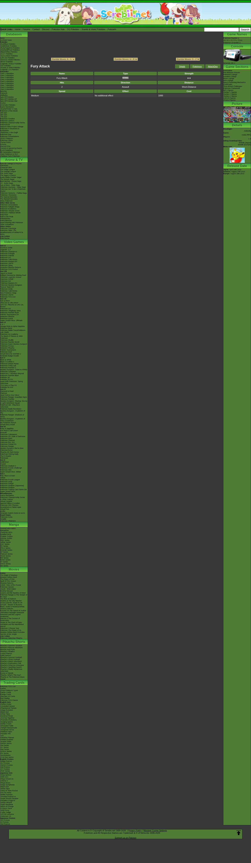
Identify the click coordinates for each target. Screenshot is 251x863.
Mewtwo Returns (6, 583)
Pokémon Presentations (9, 136)
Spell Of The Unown (8, 581)
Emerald (3, 432)
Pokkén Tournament (8, 350)
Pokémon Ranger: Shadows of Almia (12, 416)
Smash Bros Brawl (7, 425)
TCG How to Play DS (8, 385)
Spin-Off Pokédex (7, 97)
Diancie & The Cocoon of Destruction (10, 619)
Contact (36, 29)
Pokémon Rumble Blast (9, 375)
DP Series (4, 552)
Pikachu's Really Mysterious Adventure (11, 670)
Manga (14, 524)
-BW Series (4, 749)
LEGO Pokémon (6, 138)
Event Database (6, 150)
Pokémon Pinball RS (8, 444)
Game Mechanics (7, 107)
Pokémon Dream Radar (9, 364)
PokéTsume (4, 238)
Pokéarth (111, 29)
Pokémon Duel (6, 352)
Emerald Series (6, 550)
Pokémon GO (5, 258)
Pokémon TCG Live (7, 297)
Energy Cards (5, 694)
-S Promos (4, 822)
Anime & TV (14, 159)
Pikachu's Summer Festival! (11, 657)
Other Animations (7, 224)
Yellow (2, 478)
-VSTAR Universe (7, 814)
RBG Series (5, 540)
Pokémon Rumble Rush (9, 313)
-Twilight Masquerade (8, 728)
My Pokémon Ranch (8, 423)
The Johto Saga (6, 173)
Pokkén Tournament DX (9, 315)
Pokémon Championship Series (12, 123)
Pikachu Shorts (14, 641)
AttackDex (213, 66)
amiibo (2, 511)
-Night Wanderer (6, 804)
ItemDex (3, 91)
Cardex (3, 103)
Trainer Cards (5, 692)
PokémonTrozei (6, 450)
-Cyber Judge (5, 812)
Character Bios (6, 167)
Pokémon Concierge (8, 228)
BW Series (4, 558)
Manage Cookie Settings (155, 830)
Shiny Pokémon (6, 201)
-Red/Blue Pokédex (7, 44)
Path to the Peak (6, 217)
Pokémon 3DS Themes (9, 505)
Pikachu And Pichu (7, 649)
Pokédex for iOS (6, 387)
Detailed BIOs (5, 534)
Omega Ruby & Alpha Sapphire (12, 326)
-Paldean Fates (6, 732)
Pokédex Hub (58, 29)
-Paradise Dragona (7, 800)
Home (17, 29)
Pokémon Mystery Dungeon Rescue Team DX (11, 286)
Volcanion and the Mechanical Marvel (12, 625)
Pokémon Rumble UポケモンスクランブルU (232, 40)
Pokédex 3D (5, 377)
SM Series (4, 566)
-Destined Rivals (6, 716)
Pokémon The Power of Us (10, 630)
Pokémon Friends (7, 256)
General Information (8, 528)
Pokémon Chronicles (8, 195)
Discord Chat (5, 146)
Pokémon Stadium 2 (8, 466)
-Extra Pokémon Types (9, 690)
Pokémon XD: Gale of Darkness (12, 436)
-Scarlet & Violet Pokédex (10, 68)
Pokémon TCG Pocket (9, 269)
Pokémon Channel (7, 440)
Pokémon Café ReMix (8, 259)
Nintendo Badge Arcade (9, 356)
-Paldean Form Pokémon (10, 156)
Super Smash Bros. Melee (10, 472)
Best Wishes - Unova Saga (10, 181)
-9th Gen (3, 113)
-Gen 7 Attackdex (7, 85)
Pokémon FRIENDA (8, 521)
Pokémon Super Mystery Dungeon (13, 344)
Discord (45, 29)
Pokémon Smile (6, 289)
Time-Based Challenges (232, 86)
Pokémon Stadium (7, 488)
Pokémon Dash (6, 438)
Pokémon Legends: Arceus (10, 277)
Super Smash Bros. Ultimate (11, 320)
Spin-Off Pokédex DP (8, 99)
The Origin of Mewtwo (8, 575)
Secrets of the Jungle (8, 634)
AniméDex (4, 166)
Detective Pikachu (7, 316)
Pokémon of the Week (8, 111)
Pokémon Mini (5, 470)
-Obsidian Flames (7, 738)
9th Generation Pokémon (10, 152)
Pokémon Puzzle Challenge (11, 468)
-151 (2, 736)
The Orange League (8, 171)
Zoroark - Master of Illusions (11, 605)
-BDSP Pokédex (6, 62)
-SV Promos (5, 763)
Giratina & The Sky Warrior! (11, 601)
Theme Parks (5, 142)
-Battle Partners (6, 795)
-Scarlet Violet (5, 741)
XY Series (4, 562)
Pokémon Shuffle (7, 340)
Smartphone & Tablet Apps (10, 507)
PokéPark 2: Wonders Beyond (12, 373)
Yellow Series (5, 542)
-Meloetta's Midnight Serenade (12, 613)
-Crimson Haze (6, 808)
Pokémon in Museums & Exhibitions (9, 130)
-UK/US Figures (229, 98)
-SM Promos (5, 767)
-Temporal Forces (7, 730)
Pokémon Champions (8, 252)
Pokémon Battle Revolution (11, 409)
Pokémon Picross (7, 346)
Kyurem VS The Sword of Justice (13, 611)
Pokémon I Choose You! (9, 628)
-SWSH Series (6, 743)
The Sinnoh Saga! (7, 179)
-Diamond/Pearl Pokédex (10, 50)
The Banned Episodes (9, 199)
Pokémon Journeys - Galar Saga (13, 187)
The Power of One (7, 579)
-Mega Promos (6, 761)
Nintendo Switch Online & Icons (12, 513)
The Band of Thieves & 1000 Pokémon (11, 337)
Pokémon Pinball (7, 484)
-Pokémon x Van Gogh (9, 132)
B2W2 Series (5, 560)
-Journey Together (7, 718)
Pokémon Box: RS (7, 442)
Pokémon (197, 66)
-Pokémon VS (5, 816)
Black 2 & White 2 (7, 362)
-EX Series (4, 753)
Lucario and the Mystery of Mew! (13, 593)
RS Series (4, 546)
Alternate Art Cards (7, 696)
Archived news (6, 40)
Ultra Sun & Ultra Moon (9, 303)
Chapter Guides (6, 536)
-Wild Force (4, 810)
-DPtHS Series (6, 751)
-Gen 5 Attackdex (7, 81)
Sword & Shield (6, 273)
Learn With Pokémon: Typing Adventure (11, 382)
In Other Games (6, 499)
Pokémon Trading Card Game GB (13, 489)
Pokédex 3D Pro (6, 379)
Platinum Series (6, 554)
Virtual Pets (4, 509)
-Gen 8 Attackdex (7, 87)
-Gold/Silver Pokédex (8, 46)
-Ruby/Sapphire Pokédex (10, 48)
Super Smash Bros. (7, 491)
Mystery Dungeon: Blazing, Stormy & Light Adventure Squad (13, 402)
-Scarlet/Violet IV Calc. (9, 109)
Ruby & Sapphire (7, 429)
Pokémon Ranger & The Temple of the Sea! (13, 596)
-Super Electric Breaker (9, 799)
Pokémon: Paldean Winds (10, 213)
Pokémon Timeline (7, 119)
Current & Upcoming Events (11, 148)
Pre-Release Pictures (231, 73)
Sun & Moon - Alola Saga (10, 185)
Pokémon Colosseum (8, 434)
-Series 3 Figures (230, 96)
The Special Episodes (8, 197)
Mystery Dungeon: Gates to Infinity (13, 370)
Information (227, 71)
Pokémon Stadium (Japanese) (12, 486)
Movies (14, 569)
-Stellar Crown (5, 724)
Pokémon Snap (6, 482)
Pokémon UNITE (7, 263)
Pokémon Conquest (8, 372)
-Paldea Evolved (6, 740)
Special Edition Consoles (10, 503)
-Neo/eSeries (5, 755)
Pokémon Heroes (7, 587)
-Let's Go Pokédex (7, 58)
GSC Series (5, 544)
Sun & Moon (5, 301)
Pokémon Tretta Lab (8, 366)
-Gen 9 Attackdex (7, 89)
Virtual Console (6, 501)
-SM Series (4, 745)
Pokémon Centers (7, 121)
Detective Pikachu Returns (10, 267)
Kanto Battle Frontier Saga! (11, 177)
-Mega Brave (5, 783)
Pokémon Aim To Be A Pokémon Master (12, 190)
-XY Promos (5, 769)
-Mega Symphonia (7, 785)
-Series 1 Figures (230, 92)
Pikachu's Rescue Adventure (11, 648)
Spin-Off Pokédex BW (8, 101)
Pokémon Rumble (7, 399)
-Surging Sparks (6, 722)
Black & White (5, 360)
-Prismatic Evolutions (8, 720)
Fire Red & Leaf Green (9, 430)
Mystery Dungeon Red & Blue (12, 448)
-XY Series (4, 747)
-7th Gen (3, 117)
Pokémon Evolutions (8, 209)
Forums (26, 29)
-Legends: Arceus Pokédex (10, 64)
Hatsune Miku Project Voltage (11, 127)
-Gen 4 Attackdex (7, 79)
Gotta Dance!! (5, 655)
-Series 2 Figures (230, 94)
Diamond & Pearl (7, 391)
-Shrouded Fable (6, 726)
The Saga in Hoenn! (8, 175)
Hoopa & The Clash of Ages (11, 622)
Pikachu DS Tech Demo (9, 452)
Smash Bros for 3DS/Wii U (10, 354)
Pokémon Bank (6, 328)
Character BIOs (6, 532)
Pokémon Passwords (231, 88)
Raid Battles (5, 698)
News (2, 38)
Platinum (3, 393)
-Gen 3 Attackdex (7, 77)
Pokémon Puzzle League (10, 480)
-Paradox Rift (5, 734)
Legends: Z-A (5, 250)
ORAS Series (5, 564)
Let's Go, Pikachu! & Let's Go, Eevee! (12, 306)
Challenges (227, 84)
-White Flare (5, 714)
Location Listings (229, 76)
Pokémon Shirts (6, 140)
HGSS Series (5, 556)
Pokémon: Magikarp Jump (10, 311)
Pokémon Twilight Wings (9, 207)
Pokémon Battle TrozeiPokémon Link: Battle (12, 331)
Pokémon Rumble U (8, 368)
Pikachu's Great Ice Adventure (12, 665)
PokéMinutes (5, 219)
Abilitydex (4, 95)
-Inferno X (4, 781)
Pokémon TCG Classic (9, 700)
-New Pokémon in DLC (9, 154)
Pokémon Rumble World (9, 342)
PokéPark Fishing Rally (9, 454)
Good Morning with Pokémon (11, 223)
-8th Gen (3, 115)
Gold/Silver (4, 462)
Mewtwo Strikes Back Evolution (12, 632)
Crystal (3, 464)
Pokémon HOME (7, 279)
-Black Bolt (4, 712)
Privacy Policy (135, 830)
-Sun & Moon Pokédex (9, 56)
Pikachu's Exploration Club (10, 663)
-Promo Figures (229, 100)
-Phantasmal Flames (8, 708)
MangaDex (4, 530)
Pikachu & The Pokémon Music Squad (12, 678)
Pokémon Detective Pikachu (11, 638)
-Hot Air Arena (5, 793)
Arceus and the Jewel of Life (11, 603)
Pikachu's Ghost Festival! (10, 659)
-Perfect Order (5, 704)
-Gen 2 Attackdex (7, 75)
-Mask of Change (7, 806)
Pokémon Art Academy (9, 334)
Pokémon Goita (6, 517)
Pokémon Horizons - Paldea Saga (13, 193)
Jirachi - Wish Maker (8, 589)
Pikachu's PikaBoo (7, 651)
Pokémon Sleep (6, 265)
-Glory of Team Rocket (9, 791)
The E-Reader (5, 456)
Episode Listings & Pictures (11, 164)
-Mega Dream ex (6, 779)
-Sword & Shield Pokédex (10, 60)
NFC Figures (228, 90)
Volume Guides (6, 538)
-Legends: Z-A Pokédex (9, 70)
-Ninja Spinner (5, 775)
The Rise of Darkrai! (8, 599)
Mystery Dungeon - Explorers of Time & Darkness (12, 420)
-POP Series (5, 771)
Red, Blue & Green (7, 476)
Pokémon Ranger (7, 446)
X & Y (2, 324)
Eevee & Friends (6, 673)
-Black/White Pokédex (8, 52)
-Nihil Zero (4, 777)
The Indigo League (7, 169)
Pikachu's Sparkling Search (11, 667)
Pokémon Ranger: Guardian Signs (13, 397)
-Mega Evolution (6, 710)
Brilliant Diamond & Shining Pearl (13, 275)
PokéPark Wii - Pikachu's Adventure (10, 406)
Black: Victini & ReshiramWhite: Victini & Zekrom (12, 608)
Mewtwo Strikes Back (8, 577)
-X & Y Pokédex (6, 54)
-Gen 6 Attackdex (7, 83)
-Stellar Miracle (6, 802)
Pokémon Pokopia (7, 254)
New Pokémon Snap (8, 293)
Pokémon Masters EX (8, 261)
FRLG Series (5, 548)
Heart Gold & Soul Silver (9, 395)
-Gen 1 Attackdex (7, 74)
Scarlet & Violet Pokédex (93, 29)
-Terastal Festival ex (8, 797)
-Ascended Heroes (7, 706)
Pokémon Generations (9, 205)
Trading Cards (14, 682)
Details (182, 66)
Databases (14, 34)
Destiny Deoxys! (6, 591)
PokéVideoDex (6, 221)
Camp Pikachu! (6, 653)
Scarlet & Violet (6, 248)
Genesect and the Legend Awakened (10, 615)
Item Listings (228, 80)
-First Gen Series (7, 757)
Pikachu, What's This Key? (10, 675)
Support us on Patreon (125, 837)
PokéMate (4, 458)
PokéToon (4, 215)
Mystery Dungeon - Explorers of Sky (12, 412)
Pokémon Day (5, 134)
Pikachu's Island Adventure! (11, 661)
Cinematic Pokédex (7, 105)
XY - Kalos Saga (6, 183)
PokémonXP (5, 125)
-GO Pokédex (5, 66)
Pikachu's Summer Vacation (11, 646)
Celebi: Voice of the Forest (10, 585)
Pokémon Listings (230, 74)
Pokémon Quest (6, 318)
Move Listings (228, 78)
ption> (188, 59)
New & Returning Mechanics (234, 82)
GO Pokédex (73, 29)
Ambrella (247, 131)
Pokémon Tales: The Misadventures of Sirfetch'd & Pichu (11, 232)
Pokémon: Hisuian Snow (9, 211)
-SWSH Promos (6, 765)
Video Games (14, 242)
